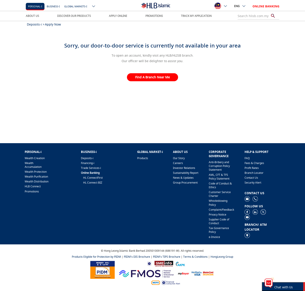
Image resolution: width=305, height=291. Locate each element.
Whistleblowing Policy (218, 202)
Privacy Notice (217, 214)
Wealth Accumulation (33, 165)
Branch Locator (254, 173)
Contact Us (251, 178)
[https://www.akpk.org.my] (180, 263)
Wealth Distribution (36, 181)
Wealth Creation (35, 158)
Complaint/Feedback (221, 210)
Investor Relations (184, 168)
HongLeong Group (222, 257)
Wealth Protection (36, 172)
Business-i (53, 6)
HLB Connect (33, 186)
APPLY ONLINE (118, 16)
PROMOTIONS (154, 16)
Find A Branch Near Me (152, 77)
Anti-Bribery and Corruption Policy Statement (219, 166)
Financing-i (87, 163)
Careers (178, 163)
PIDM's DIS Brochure (137, 257)
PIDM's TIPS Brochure (166, 257)
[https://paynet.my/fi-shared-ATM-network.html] (155, 282)
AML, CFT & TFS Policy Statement (219, 176)
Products (142, 158)
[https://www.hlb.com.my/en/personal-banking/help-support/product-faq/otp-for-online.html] (202, 273)
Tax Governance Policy (219, 230)
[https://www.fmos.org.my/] (146, 273)
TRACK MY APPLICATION (196, 16)
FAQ (247, 158)
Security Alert (253, 182)
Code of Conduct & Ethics (220, 185)
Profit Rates (252, 168)
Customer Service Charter (220, 194)
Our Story (179, 158)
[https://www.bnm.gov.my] (149, 263)
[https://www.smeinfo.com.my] (164, 263)
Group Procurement (185, 182)
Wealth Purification (36, 176)
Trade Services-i (91, 168)
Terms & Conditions (195, 257)
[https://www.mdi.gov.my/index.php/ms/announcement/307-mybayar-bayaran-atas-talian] (183, 273)
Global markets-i (75, 6)
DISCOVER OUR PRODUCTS (74, 16)
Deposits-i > (35, 24)
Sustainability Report (185, 173)
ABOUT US (32, 16)
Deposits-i (87, 158)
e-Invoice (214, 237)
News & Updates (183, 178)
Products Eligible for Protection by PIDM (96, 257)
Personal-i (35, 6)
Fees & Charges (254, 163)
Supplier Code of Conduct (219, 221)
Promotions (32, 191)
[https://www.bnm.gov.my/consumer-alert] (171, 282)
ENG (240, 6)
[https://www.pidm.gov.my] (102, 269)
